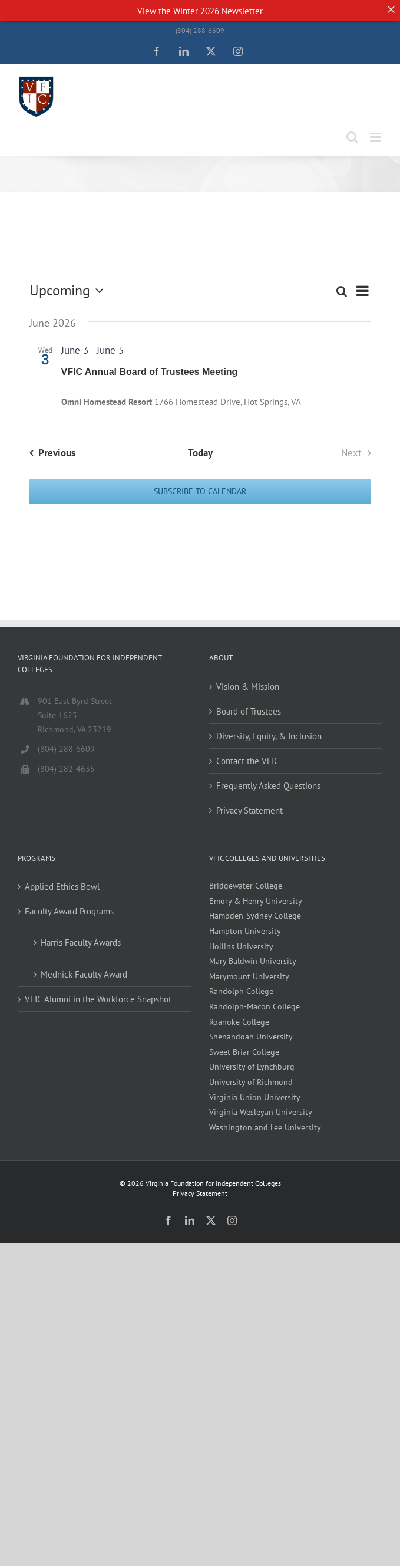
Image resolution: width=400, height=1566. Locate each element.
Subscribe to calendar (200, 491)
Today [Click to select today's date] (200, 452)
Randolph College (241, 991)
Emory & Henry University (255, 901)
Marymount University (249, 976)
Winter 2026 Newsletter (218, 11)
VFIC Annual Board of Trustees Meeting (149, 372)
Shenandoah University (251, 1036)
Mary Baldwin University (252, 961)
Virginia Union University (254, 1097)
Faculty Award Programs (69, 911)
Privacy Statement (249, 810)
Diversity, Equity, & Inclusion (269, 736)
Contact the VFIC (247, 760)
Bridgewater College (245, 885)
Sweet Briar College (244, 1052)
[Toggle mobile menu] (376, 137)
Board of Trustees (248, 711)
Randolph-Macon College (254, 1006)
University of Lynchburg (252, 1066)
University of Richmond (251, 1082)
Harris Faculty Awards (81, 942)
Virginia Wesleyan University (260, 1112)
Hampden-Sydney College (255, 915)
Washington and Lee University (265, 1127)
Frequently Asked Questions (268, 785)
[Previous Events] (50, 453)
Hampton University (245, 931)
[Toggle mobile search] (352, 137)
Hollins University (241, 946)
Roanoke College (239, 1021)
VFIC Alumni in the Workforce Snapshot (98, 999)
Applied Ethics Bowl (62, 886)
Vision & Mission (247, 686)
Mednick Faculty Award (84, 974)
